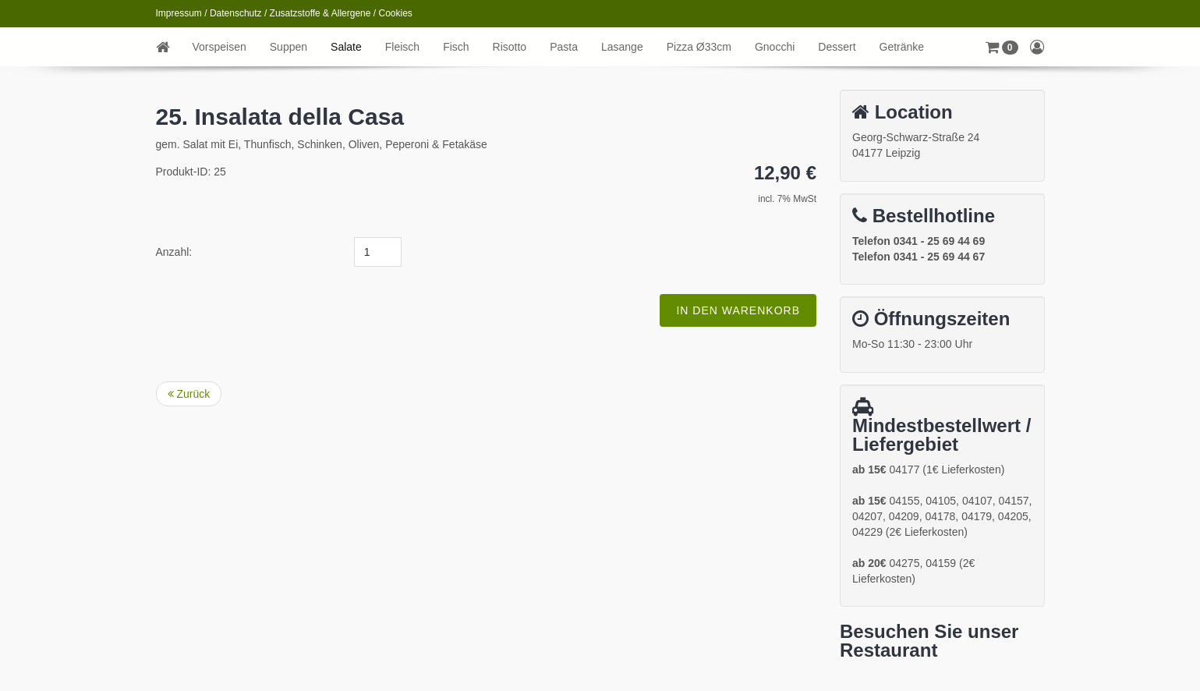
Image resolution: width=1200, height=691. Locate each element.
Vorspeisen (219, 47)
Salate (346, 47)
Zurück (189, 394)
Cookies (395, 13)
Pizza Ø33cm (699, 47)
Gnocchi (775, 47)
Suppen (288, 47)
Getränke (902, 47)
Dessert (836, 47)
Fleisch (402, 47)
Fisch (456, 47)
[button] (1002, 46)
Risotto (510, 47)
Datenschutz (236, 13)
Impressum (179, 13)
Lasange (622, 47)
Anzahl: (174, 252)
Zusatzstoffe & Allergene (320, 13)
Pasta (564, 47)
